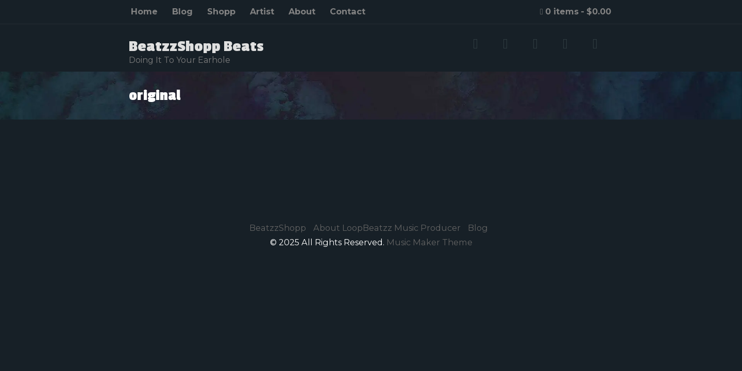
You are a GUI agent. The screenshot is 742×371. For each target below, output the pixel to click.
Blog (182, 11)
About (302, 11)
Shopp (221, 11)
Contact (347, 11)
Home (144, 11)
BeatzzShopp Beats (196, 46)
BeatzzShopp (277, 228)
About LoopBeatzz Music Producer (387, 228)
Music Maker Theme (429, 242)
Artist (262, 11)
